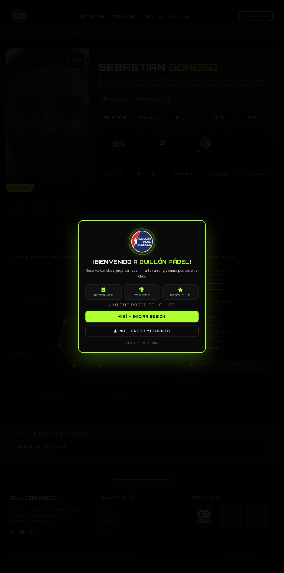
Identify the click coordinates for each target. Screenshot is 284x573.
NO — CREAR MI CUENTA (142, 331)
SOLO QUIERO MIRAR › (142, 343)
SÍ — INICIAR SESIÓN (142, 317)
